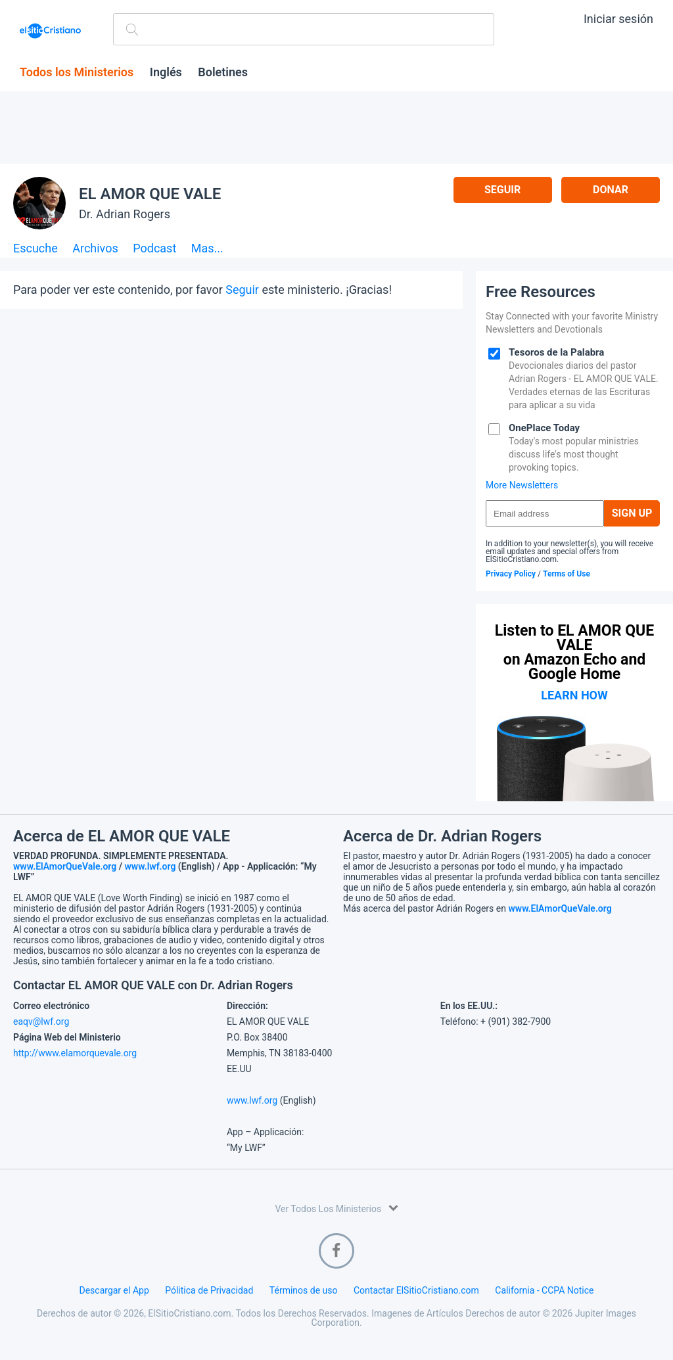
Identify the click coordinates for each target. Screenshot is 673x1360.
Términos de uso (303, 1290)
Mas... (207, 249)
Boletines (223, 72)
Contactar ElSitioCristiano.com (416, 1290)
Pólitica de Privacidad (209, 1290)
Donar (610, 189)
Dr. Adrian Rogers (124, 214)
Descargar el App (114, 1290)
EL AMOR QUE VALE (150, 194)
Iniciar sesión (618, 19)
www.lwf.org (150, 866)
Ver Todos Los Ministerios (336, 1207)
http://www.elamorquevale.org (75, 1053)
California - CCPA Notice (544, 1290)
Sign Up (632, 513)
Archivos (95, 249)
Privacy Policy (511, 573)
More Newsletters (522, 485)
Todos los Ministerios (76, 72)
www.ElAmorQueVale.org (64, 866)
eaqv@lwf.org (41, 1021)
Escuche (35, 249)
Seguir (502, 189)
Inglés (166, 72)
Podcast (154, 249)
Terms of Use (566, 573)
